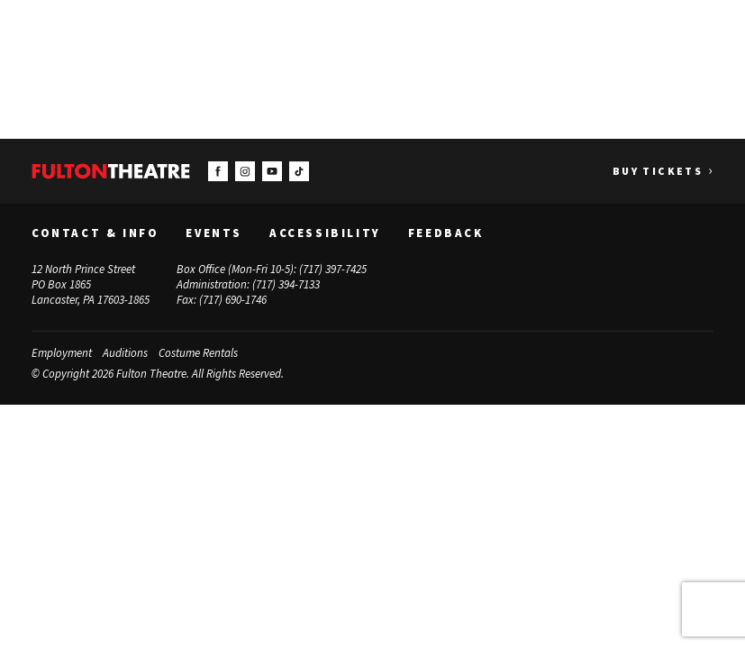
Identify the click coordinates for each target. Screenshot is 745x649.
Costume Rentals (198, 353)
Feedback (446, 233)
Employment (62, 353)
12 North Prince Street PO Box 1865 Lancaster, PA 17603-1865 (91, 284)
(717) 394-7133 (286, 284)
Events (214, 233)
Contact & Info (95, 233)
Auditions (125, 353)
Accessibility (325, 233)
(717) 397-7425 (333, 269)
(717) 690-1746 (233, 298)
